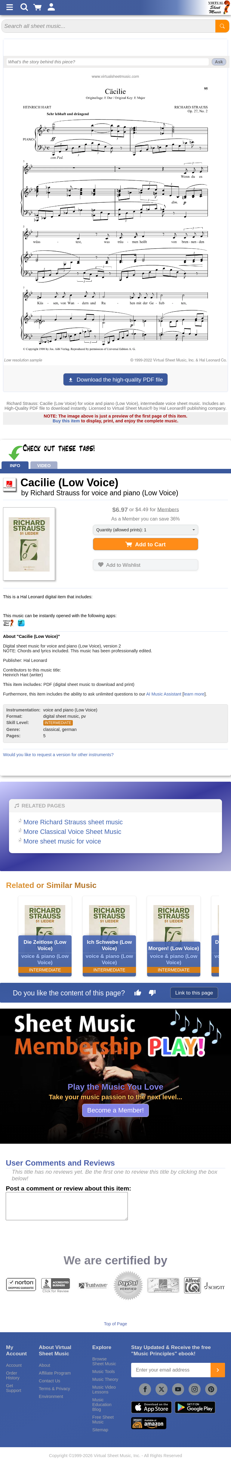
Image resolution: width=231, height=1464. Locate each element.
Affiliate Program (55, 1373)
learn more (194, 694)
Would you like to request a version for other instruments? (58, 754)
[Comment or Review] (67, 1206)
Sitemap (100, 1429)
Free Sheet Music (103, 1419)
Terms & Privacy (54, 1388)
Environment (51, 1396)
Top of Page (115, 1323)
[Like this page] (138, 994)
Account (14, 1365)
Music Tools (103, 1371)
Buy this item (66, 420)
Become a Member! (115, 1110)
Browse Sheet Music (104, 1361)
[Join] (218, 1370)
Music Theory (105, 1379)
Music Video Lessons (104, 1389)
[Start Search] (222, 26)
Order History (13, 1375)
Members (168, 509)
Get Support (13, 1388)
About (44, 1365)
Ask (219, 61)
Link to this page (194, 993)
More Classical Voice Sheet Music (72, 831)
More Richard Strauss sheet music (73, 822)
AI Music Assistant (163, 694)
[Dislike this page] (152, 994)
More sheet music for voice (62, 841)
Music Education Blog (102, 1404)
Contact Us (49, 1380)
